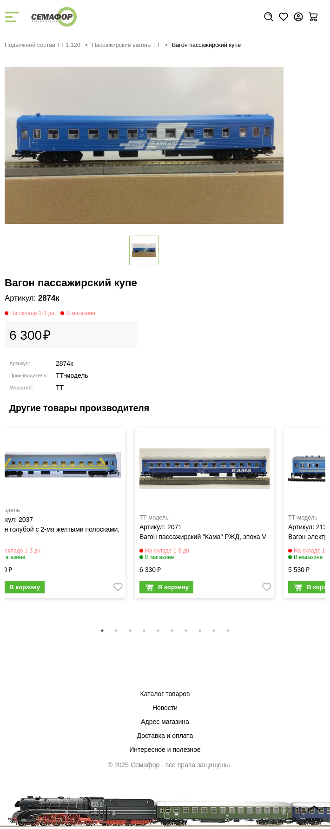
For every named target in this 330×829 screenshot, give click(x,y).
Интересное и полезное (165, 749)
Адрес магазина (165, 721)
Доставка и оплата (165, 735)
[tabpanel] (204, 515)
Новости (165, 707)
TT (60, 387)
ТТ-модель (72, 375)
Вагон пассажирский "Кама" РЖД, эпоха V (202, 536)
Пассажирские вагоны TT (126, 45)
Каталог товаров (165, 693)
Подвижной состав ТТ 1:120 (42, 45)
